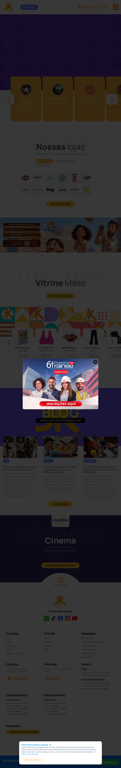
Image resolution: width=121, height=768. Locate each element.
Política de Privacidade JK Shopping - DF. (36, 745)
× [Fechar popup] (95, 362)
